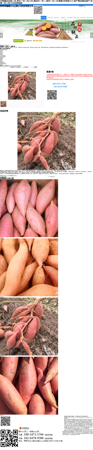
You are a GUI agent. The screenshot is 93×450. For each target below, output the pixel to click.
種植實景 (63, 17)
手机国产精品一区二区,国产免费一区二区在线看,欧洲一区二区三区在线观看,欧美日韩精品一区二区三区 (78, 426)
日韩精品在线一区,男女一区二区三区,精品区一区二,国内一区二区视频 (78, 418)
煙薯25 (1, 54)
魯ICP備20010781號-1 (46, 423)
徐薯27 (1, 52)
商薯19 (1, 51)
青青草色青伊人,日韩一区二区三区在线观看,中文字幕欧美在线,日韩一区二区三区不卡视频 (77, 433)
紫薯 (1, 60)
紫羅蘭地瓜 (2, 62)
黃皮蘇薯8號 (3, 56)
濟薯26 (1, 59)
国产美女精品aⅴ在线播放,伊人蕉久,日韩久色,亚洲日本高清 (77, 419)
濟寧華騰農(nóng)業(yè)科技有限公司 (41, 425)
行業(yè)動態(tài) (82, 19)
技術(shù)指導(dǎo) (76, 19)
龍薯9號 (2, 57)
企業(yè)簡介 (50, 19)
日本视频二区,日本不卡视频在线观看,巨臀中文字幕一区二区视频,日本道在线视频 (78, 420)
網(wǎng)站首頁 (43, 19)
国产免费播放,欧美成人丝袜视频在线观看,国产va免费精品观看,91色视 (77, 434)
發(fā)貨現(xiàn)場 (69, 19)
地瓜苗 (1, 64)
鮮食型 (1, 53)
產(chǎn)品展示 (56, 19)
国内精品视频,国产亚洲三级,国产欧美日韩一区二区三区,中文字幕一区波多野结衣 (78, 424)
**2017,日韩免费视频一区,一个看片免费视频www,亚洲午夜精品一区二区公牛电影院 (78, 428)
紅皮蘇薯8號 (3, 55)
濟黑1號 (2, 61)
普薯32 (1, 58)
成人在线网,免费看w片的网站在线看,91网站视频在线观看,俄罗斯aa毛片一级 (78, 425)
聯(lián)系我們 (89, 19)
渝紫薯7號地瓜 (3, 63)
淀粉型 (1, 50)
